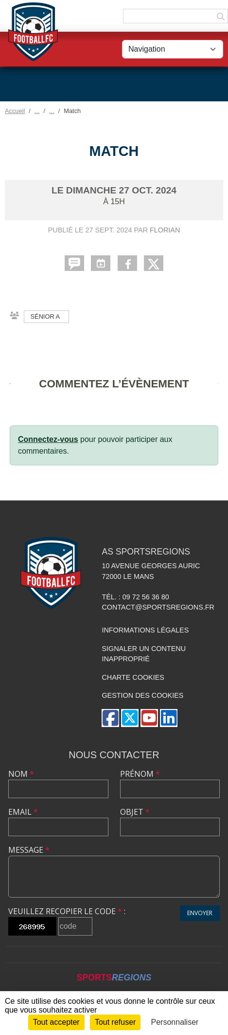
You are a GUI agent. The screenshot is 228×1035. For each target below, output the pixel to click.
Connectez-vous (48, 439)
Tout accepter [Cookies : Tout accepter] (56, 1022)
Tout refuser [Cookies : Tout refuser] (115, 1022)
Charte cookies (133, 677)
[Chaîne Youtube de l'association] (149, 718)
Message (29, 849)
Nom (21, 773)
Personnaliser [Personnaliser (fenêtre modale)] (175, 1022)
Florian (165, 230)
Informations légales (145, 630)
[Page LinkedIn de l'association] (168, 718)
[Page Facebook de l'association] (110, 718)
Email (23, 811)
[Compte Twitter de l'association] (130, 718)
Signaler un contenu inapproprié (144, 654)
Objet (135, 811)
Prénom (140, 773)
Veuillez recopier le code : (66, 911)
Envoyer (199, 913)
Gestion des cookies (142, 695)
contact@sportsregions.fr (158, 607)
